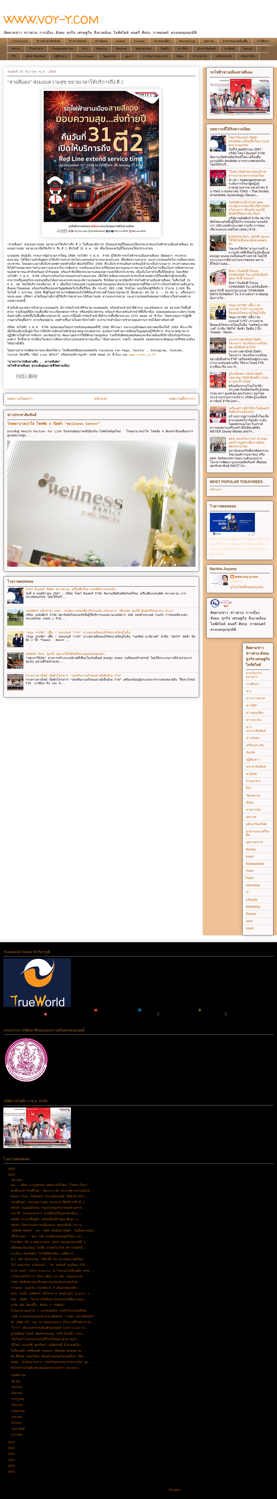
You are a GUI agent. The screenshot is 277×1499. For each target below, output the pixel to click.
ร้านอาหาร (36, 49)
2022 (12, 1454)
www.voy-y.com (246, 576)
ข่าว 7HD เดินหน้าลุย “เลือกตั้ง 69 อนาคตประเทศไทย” (48, 1259)
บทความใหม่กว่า (20, 399)
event (120, 41)
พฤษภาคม (19, 1411)
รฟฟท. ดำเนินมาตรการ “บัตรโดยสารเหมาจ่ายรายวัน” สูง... (52, 1362)
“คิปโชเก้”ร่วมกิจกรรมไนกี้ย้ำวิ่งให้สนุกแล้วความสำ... (46, 1339)
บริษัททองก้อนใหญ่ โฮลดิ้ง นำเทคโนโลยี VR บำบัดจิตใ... (49, 1248)
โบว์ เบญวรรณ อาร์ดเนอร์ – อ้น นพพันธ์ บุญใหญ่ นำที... (50, 1265)
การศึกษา (263, 41)
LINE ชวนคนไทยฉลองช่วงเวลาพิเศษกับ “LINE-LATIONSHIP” (52, 1316)
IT (263, 49)
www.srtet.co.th (142, 355)
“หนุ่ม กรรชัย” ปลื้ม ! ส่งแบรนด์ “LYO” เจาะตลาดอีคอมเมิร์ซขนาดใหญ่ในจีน (78, 632)
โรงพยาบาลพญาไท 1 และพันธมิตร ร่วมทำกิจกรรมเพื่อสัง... (51, 1310)
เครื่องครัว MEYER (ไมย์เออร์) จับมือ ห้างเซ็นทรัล (249, 410)
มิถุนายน (18, 1405)
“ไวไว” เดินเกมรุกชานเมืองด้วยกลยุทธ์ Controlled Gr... (51, 1328)
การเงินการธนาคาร (155, 56)
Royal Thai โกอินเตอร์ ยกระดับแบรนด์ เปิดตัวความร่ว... (50, 1196)
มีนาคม (17, 1423)
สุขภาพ (209, 41)
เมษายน (17, 1417)
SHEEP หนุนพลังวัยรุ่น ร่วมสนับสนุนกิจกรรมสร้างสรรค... (49, 1208)
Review (121, 49)
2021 (12, 1460)
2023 (12, 1448)
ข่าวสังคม (101, 41)
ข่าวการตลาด (77, 41)
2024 (12, 1442)
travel (139, 41)
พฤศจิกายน (19, 1375)
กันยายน (17, 1387)
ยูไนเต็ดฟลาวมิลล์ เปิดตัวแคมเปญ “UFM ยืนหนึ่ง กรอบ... (49, 1334)
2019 (12, 1472)
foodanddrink (62, 49)
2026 (12, 1169)
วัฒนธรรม (109, 56)
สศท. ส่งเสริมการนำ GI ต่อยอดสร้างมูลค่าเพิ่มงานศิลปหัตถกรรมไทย (248, 442)
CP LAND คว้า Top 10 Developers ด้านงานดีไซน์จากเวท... (53, 1322)
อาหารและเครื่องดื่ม (235, 41)
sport (129, 56)
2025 (12, 1175)
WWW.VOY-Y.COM (51, 19)
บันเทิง (165, 49)
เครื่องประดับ (224, 56)
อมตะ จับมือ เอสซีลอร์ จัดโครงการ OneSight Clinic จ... (52, 1293)
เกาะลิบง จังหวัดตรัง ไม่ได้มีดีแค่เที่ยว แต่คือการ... (45, 1253)
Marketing (187, 41)
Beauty (101, 49)
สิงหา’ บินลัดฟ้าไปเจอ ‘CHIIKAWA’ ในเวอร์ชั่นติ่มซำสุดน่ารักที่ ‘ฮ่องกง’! (249, 274)
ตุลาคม (17, 1381)
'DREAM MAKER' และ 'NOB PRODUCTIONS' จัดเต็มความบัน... (54, 1230)
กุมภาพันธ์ (19, 1429)
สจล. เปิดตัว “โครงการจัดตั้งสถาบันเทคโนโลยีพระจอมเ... (50, 1299)
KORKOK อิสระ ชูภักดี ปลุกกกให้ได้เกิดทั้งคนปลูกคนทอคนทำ (65, 654)
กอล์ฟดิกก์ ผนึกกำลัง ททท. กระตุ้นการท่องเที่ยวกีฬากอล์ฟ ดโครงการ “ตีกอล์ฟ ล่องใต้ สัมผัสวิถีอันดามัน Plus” (100, 611)
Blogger (175, 1490)
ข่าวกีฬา (183, 49)
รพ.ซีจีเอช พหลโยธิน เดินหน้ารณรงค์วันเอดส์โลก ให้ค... (49, 1356)
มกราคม (17, 1435)
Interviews (85, 56)
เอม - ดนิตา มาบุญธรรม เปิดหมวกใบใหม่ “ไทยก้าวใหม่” (49, 1185)
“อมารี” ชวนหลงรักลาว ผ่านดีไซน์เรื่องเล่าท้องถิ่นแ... (47, 1213)
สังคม (180, 56)
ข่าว (84, 49)
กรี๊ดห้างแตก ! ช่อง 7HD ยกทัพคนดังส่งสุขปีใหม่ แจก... (49, 1236)
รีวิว (14, 56)
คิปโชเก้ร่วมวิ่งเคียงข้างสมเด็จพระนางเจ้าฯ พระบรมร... (47, 1368)
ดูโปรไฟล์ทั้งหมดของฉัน (247, 587)
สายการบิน (248, 56)
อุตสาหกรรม (144, 49)
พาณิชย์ (230, 49)
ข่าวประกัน (200, 56)
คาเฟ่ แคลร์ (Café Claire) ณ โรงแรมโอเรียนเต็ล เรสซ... (52, 1271)
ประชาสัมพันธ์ (206, 49)
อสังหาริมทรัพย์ (35, 56)
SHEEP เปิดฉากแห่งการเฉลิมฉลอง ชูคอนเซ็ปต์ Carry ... (50, 1225)
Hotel (16, 49)
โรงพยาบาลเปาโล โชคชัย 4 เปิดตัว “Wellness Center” (53, 424)
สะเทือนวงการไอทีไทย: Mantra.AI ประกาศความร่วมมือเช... (53, 1191)
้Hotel (248, 49)
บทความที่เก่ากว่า (182, 399)
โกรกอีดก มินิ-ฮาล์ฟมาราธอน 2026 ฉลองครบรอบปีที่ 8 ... (51, 1242)
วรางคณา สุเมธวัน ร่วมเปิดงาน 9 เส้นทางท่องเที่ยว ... (48, 1288)
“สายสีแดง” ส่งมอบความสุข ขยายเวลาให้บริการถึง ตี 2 (47, 1202)
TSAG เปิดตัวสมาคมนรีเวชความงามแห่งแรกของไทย (247, 173)
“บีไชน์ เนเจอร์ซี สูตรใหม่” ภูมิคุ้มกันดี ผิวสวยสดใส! (46, 1345)
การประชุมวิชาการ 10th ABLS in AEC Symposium (46, 1276)
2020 (12, 1466)
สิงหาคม (17, 1393)
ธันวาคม (17, 1180)
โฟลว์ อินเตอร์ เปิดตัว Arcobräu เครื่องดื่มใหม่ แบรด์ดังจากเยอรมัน (71, 589)
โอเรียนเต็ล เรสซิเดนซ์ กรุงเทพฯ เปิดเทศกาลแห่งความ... (48, 1351)
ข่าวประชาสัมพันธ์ (48, 41)
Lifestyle (19, 41)
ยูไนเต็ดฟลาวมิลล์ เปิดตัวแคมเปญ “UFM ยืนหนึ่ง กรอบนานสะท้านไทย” (248, 377)
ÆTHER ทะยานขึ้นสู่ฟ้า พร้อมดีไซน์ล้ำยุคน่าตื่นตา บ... (47, 1219)
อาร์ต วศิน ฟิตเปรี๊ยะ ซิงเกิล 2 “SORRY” (38, 1305)
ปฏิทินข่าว (60, 56)
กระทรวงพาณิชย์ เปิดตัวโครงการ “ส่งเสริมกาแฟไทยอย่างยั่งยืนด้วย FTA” (73, 675)
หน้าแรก (100, 399)
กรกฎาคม (18, 1399)
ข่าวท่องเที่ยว (162, 41)
